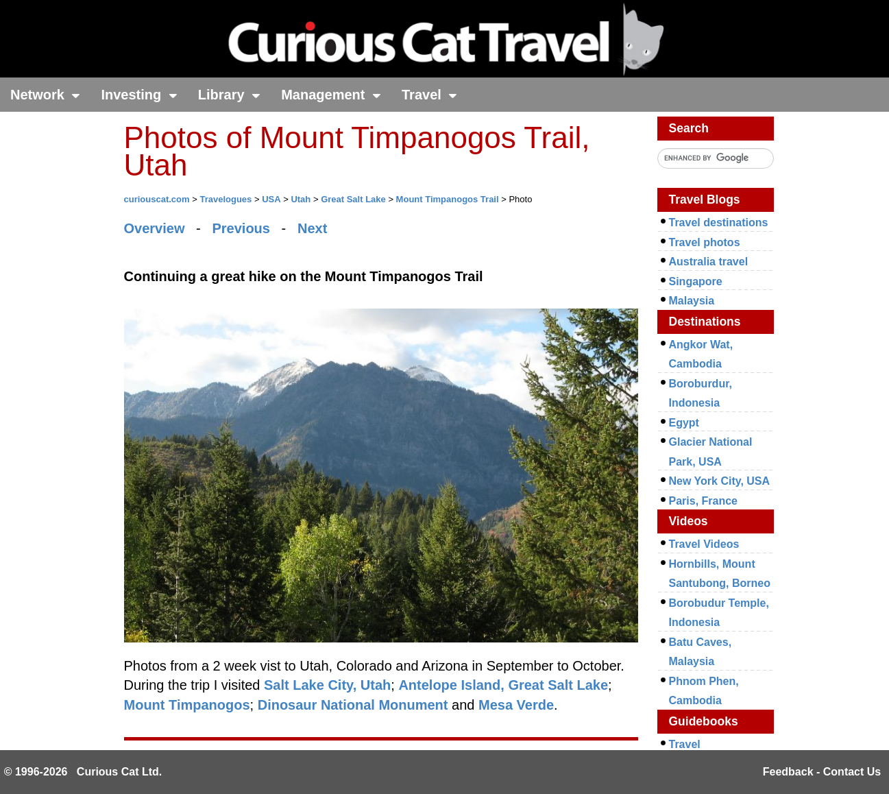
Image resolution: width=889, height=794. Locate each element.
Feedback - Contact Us (822, 772)
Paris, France (703, 501)
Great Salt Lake (353, 199)
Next (312, 228)
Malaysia (692, 300)
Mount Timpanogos (187, 704)
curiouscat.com (157, 199)
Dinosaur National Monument (353, 704)
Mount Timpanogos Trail (447, 199)
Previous (240, 228)
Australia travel (708, 261)
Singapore (695, 281)
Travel (429, 94)
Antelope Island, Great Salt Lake (503, 685)
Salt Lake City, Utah (327, 685)
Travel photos (704, 242)
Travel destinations (718, 222)
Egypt (684, 423)
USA (271, 199)
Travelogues (225, 199)
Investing (139, 94)
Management (331, 94)
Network (45, 94)
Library (229, 94)
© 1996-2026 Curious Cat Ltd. (83, 772)
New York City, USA (719, 481)
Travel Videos (704, 544)
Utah (300, 199)
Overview (154, 228)
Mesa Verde (516, 704)
